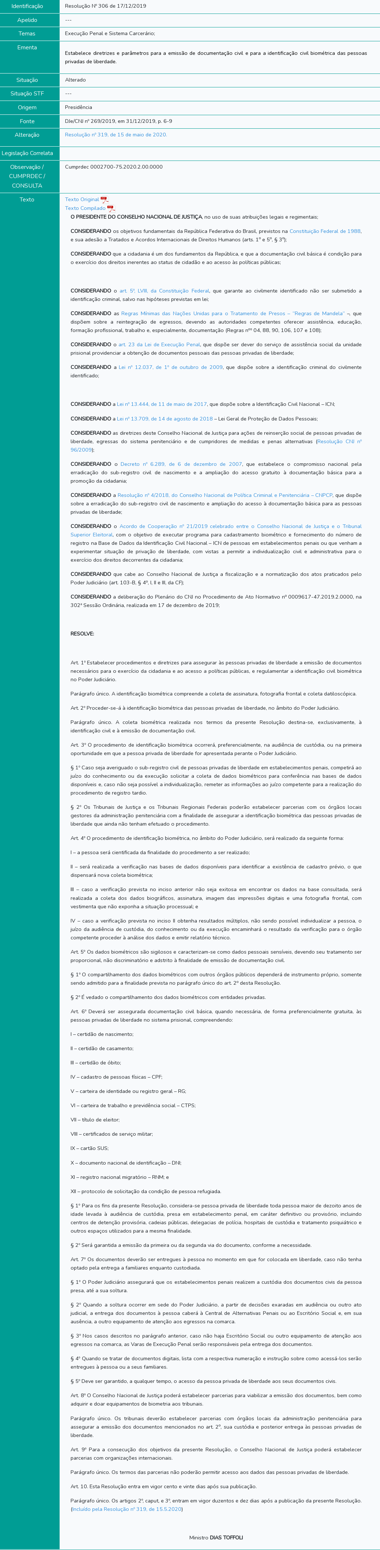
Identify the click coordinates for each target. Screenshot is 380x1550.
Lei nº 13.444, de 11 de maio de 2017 (162, 404)
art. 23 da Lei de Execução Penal (159, 344)
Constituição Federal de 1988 (325, 231)
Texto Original (82, 199)
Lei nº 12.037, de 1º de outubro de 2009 (170, 367)
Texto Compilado (90, 208)
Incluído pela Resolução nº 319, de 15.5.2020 (126, 1509)
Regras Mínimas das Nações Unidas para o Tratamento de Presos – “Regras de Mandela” (234, 313)
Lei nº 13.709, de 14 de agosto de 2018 (165, 418)
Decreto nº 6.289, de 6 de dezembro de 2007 (181, 464)
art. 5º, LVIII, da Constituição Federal (164, 290)
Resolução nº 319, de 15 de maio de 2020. (116, 134)
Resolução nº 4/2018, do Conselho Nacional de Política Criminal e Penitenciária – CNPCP (225, 495)
